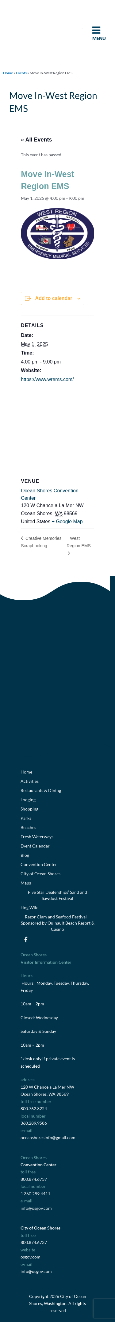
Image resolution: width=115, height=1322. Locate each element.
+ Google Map (67, 521)
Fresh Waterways (37, 836)
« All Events (36, 140)
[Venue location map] (57, 432)
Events (21, 73)
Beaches (28, 827)
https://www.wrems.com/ (47, 379)
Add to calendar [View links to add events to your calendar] (53, 298)
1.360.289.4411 (35, 1193)
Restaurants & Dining (41, 790)
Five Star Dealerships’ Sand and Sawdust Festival (57, 895)
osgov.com (30, 1256)
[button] (4, 28)
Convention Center (39, 864)
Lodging (28, 799)
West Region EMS (79, 542)
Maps (26, 882)
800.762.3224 (34, 1108)
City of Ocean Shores (40, 873)
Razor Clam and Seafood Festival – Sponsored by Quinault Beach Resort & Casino (57, 923)
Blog (25, 855)
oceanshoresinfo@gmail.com (48, 1137)
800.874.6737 (34, 1179)
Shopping (29, 808)
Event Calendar (35, 845)
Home (8, 73)
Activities (30, 781)
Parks (26, 818)
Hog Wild (30, 907)
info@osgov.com (36, 1208)
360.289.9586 (34, 1123)
